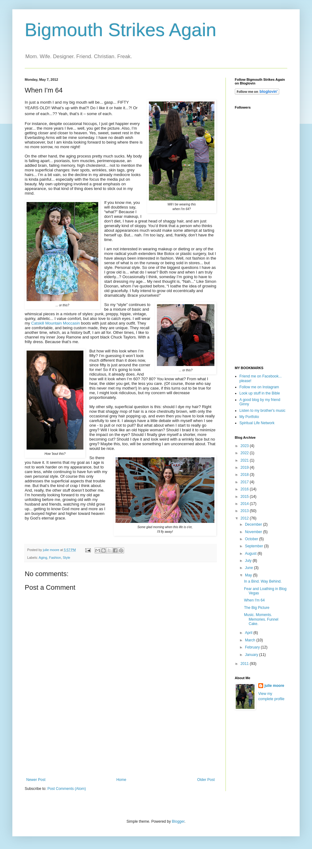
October (252, 539)
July (249, 560)
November (254, 532)
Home (121, 780)
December (254, 524)
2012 (245, 518)
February (253, 647)
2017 (245, 482)
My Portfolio (249, 417)
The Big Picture (256, 608)
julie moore (274, 685)
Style (66, 557)
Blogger (178, 821)
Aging (43, 557)
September (254, 546)
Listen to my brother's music (262, 410)
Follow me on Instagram (259, 387)
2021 (245, 460)
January (252, 655)
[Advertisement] (120, 750)
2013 (245, 511)
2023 (245, 446)
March (250, 640)
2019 (245, 467)
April (249, 633)
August (251, 553)
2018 (245, 474)
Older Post (206, 780)
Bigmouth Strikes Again (120, 29)
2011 (245, 664)
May (249, 575)
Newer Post (35, 780)
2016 (245, 489)
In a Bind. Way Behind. (263, 581)
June (249, 568)
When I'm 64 (254, 600)
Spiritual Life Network (256, 423)
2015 (245, 496)
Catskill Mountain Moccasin (55, 323)
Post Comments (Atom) (66, 789)
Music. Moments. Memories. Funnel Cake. (261, 619)
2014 (245, 504)
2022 (245, 453)
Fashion (55, 557)
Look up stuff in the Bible (259, 393)
